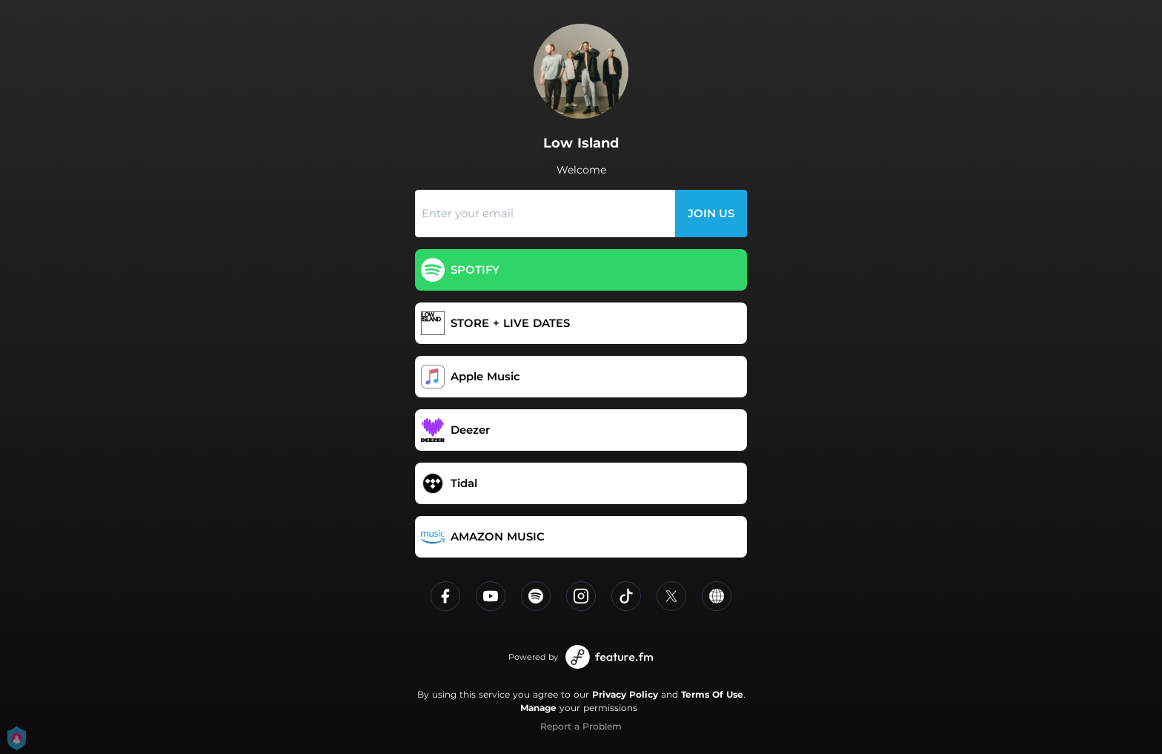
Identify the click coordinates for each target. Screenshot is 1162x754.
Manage (538, 707)
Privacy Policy (625, 694)
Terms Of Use (712, 694)
